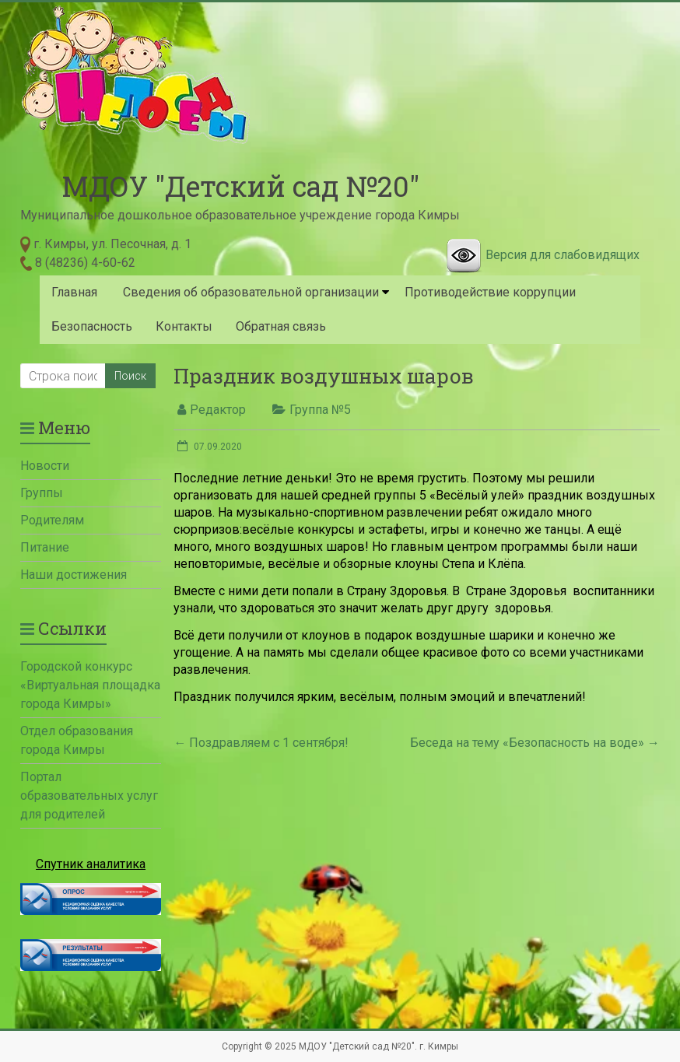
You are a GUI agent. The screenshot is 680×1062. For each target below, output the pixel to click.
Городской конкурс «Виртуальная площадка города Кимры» (90, 685)
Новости (44, 465)
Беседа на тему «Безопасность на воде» (535, 742)
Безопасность (91, 326)
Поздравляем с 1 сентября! (261, 742)
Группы (41, 492)
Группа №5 (320, 409)
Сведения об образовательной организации (251, 292)
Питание (44, 547)
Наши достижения (73, 574)
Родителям (52, 520)
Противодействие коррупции (490, 292)
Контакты (184, 326)
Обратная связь (281, 326)
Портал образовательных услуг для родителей (89, 795)
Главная (74, 292)
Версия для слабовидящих (562, 254)
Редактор (218, 409)
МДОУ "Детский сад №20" (240, 186)
